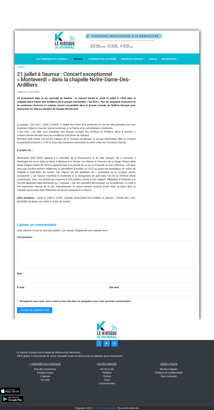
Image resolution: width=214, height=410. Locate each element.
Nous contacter (169, 376)
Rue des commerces (45, 369)
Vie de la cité (107, 369)
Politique (106, 372)
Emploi (153, 59)
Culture (21, 67)
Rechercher (169, 59)
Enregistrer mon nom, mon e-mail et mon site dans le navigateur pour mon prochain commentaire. (75, 301)
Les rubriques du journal (52, 59)
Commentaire (25, 237)
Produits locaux (45, 372)
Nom (20, 273)
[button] (99, 344)
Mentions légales (169, 369)
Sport (107, 380)
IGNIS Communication (105, 408)
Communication (107, 383)
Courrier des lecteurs (102, 59)
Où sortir (45, 380)
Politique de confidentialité (169, 372)
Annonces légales (133, 59)
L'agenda (45, 376)
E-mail (21, 287)
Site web (114, 287)
